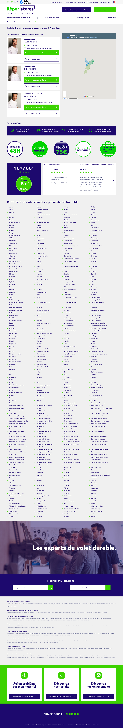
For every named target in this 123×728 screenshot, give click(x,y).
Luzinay (93, 336)
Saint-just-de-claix (15, 434)
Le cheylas (40, 320)
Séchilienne (40, 470)
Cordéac (66, 264)
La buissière (68, 300)
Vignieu (93, 503)
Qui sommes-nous (56, 2)
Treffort (93, 485)
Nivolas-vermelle (96, 364)
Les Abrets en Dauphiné (98, 328)
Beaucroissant (41, 220)
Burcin (38, 235)
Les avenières (41, 331)
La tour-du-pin (41, 313)
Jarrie (38, 297)
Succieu (66, 480)
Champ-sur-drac (69, 238)
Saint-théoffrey (96, 460)
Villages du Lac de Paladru (17, 506)
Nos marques (80, 725)
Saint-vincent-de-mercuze (72, 462)
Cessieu (66, 235)
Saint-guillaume (41, 423)
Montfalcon (94, 356)
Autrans (11, 217)
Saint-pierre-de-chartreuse (99, 449)
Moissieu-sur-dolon (43, 351)
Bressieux (40, 233)
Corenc (93, 264)
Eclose (93, 277)
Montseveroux (41, 359)
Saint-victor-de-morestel (44, 462)
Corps (38, 266)
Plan (38, 382)
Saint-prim (12, 454)
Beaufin (66, 220)
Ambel (93, 207)
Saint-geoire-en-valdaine (44, 421)
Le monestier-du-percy (44, 323)
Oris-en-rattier (68, 369)
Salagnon (67, 465)
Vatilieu (66, 493)
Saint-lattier (40, 434)
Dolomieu (94, 274)
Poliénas (93, 382)
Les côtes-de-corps (70, 331)
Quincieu (66, 392)
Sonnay (11, 480)
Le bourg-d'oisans (96, 318)
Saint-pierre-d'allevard (98, 452)
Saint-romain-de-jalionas (99, 454)
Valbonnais (94, 488)
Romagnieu (94, 398)
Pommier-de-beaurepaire (17, 385)
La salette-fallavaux (15, 310)
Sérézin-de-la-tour (15, 472)
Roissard (66, 398)
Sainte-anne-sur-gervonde (99, 462)
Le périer (12, 325)
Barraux (11, 220)
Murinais (12, 364)
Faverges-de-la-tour (70, 282)
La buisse (40, 300)
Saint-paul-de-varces (97, 447)
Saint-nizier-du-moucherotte (18, 447)
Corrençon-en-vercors (71, 266)
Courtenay (40, 269)
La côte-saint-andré (97, 302)
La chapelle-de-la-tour (98, 300)
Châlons (11, 238)
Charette (12, 246)
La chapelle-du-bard (43, 302)
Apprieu (11, 212)
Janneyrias (67, 295)
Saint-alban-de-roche (98, 403)
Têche (11, 483)
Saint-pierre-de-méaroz (44, 452)
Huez (65, 292)
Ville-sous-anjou (96, 509)
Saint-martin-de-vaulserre (17, 439)
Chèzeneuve (13, 253)
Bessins (11, 225)
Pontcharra (67, 387)
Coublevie (94, 266)
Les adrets (12, 331)
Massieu (66, 341)
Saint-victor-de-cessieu (16, 462)
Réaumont (94, 392)
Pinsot (93, 380)
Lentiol (66, 328)
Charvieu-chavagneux (71, 246)
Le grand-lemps (96, 320)
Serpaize (66, 472)
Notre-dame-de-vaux (98, 367)
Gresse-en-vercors (70, 289)
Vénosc (39, 498)
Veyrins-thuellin (69, 501)
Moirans (12, 351)
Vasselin (39, 493)
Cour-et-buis (13, 269)
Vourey (93, 516)
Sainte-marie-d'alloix (43, 465)
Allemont (39, 207)
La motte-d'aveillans (97, 305)
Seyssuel (66, 475)
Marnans (39, 341)
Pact (38, 374)
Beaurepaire (95, 220)
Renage (11, 395)
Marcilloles (94, 338)
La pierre (94, 307)
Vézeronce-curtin (14, 503)
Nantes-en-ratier (42, 364)
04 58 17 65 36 (30, 45)
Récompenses (93, 2)
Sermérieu (40, 472)
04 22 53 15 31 (30, 99)
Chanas (39, 240)
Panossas (39, 377)
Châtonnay (94, 248)
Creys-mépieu (13, 271)
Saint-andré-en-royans (71, 405)
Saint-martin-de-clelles (71, 436)
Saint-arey (40, 408)
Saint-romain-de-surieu (16, 457)
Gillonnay (94, 287)
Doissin (66, 274)
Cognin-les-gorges (70, 261)
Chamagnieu (40, 238)
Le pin (38, 325)
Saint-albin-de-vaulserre (44, 405)
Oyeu (65, 372)
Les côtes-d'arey (96, 331)
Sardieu (39, 467)
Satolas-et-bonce (96, 467)
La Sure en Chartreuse (98, 310)
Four (92, 284)
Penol (38, 380)
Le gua (11, 323)
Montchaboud (41, 356)
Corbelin (39, 264)
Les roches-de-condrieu (44, 333)
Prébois (11, 390)
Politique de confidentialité (56, 725)
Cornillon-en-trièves (15, 266)
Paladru (93, 374)
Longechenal (41, 336)
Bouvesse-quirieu (96, 230)
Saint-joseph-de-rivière (16, 431)
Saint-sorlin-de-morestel (17, 460)
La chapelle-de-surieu (16, 302)
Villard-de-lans (68, 506)
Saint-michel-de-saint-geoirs (73, 442)
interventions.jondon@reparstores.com (38, 48)
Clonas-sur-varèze (15, 261)
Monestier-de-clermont (71, 351)
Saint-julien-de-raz (70, 431)
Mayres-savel (13, 344)
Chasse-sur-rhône (96, 246)
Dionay (11, 274)
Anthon (66, 209)
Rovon (39, 400)
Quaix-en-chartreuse (15, 392)
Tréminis (12, 488)
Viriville (66, 514)
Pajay (65, 374)
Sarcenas (12, 467)
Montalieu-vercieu (69, 354)
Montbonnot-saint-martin (99, 354)
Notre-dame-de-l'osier (44, 367)
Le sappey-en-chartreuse (99, 325)
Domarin (12, 277)
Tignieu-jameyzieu (15, 485)
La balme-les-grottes (70, 297)
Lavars (39, 318)
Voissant (39, 516)
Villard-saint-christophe (71, 509)
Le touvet (12, 328)
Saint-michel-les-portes (16, 444)
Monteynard (68, 356)
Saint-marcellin (41, 436)
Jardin (11, 297)
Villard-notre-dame (97, 506)
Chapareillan (13, 243)
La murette (67, 307)
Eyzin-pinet (40, 282)
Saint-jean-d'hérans (97, 429)
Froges (11, 287)
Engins (11, 279)
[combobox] (90, 587)
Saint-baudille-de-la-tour (17, 411)
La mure (39, 307)
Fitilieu (93, 282)
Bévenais (39, 225)
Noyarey (12, 369)
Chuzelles (12, 258)
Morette (39, 362)
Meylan (11, 346)
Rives (11, 398)
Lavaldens (12, 318)
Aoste (93, 209)
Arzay (93, 212)
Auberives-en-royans (43, 215)
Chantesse (94, 240)
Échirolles (67, 277)
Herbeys (93, 289)
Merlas (93, 344)
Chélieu (66, 251)
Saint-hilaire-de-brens (71, 423)
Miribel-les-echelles (43, 349)
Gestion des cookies (92, 725)
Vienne (39, 503)
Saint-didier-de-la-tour (44, 418)
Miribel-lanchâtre (14, 349)
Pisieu (11, 382)
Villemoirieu (40, 511)
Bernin (93, 222)
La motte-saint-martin (16, 307)
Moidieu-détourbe (97, 349)
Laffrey (39, 315)
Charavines (94, 243)
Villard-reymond (42, 509)
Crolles (39, 271)
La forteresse (41, 305)
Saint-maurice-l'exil (43, 442)
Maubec (93, 341)
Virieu (38, 514)
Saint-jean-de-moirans (98, 426)
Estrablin (66, 279)
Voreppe (66, 516)
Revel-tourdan (68, 395)
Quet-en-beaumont (43, 392)
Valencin (12, 490)
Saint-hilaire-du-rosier (16, 426)
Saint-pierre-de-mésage (71, 452)
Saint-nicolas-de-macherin (99, 444)
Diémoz (93, 271)
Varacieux (94, 490)
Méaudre (39, 344)
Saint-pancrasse (69, 447)
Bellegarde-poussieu (70, 222)
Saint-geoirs (68, 421)
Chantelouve (68, 240)
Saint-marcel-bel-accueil (17, 436)
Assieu (11, 215)
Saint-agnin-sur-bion (70, 403)
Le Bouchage (68, 318)
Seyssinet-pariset (14, 475)
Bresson (66, 233)
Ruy (10, 403)
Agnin (11, 207)
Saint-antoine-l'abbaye (16, 408)
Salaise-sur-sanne (96, 465)
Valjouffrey (67, 490)
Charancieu (40, 243)
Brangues (12, 233)
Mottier (66, 362)
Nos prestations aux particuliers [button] (18, 18)
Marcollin (12, 341)
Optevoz (39, 369)
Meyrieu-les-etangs (70, 346)
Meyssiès (94, 346)
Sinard (66, 478)
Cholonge (12, 256)
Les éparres (13, 333)
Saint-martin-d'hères (43, 439)
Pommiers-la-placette (43, 385)
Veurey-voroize (41, 501)
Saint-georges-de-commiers (100, 421)
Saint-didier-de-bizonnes (17, 418)
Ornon (11, 372)
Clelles (93, 258)
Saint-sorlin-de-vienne (44, 460)
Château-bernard (42, 248)
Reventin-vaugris (96, 395)
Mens (65, 344)
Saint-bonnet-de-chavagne (99, 411)
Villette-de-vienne (96, 511)
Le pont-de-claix (69, 325)
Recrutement (82, 2)
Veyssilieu (94, 501)
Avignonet (40, 217)
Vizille (93, 514)
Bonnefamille (95, 227)
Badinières (67, 217)
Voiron (11, 516)
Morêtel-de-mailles (15, 362)
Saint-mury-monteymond (45, 444)
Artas (65, 212)
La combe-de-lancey (70, 302)
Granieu (39, 289)
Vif (65, 503)
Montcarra (12, 356)
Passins (93, 377)
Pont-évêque (41, 387)
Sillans (39, 478)
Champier (12, 240)
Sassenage (67, 467)
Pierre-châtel (68, 380)
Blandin (66, 227)
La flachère (12, 305)
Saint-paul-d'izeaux (15, 449)
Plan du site (70, 725)
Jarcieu (93, 295)
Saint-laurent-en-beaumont (99, 434)
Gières (66, 287)
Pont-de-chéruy (96, 385)
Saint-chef (67, 413)
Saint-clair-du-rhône (70, 416)
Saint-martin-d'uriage (70, 439)
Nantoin (66, 364)
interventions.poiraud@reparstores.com (38, 102)
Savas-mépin (13, 470)
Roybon (93, 400)
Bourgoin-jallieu (69, 230)
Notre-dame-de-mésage (71, 367)
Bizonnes (39, 227)
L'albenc (12, 338)
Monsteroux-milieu (15, 354)
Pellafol (11, 380)
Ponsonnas (67, 385)
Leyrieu (66, 333)
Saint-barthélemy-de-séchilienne (101, 408)
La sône (66, 310)
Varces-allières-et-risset (16, 493)
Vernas (66, 498)
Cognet (39, 261)
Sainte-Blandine (14, 465)
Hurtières (94, 292)
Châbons (94, 235)
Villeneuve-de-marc (70, 511)
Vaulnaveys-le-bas (15, 496)
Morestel (94, 359)
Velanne (93, 496)
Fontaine (39, 284)
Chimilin (66, 253)
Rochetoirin (40, 398)
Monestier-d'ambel (97, 351)
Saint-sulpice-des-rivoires (72, 460)
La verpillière (13, 315)
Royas (66, 400)
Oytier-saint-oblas (97, 372)
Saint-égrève (68, 418)
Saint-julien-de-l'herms (44, 431)
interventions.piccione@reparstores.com (38, 75)
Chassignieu (13, 248)
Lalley (66, 315)
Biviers (11, 227)
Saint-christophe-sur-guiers (18, 416)
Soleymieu (94, 478)
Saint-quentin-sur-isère (71, 454)
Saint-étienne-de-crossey (99, 418)
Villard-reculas (14, 509)
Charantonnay (68, 243)
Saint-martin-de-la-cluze (98, 436)
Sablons (39, 403)
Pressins (39, 390)
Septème (94, 470)
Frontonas (40, 287)
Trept (38, 488)
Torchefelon (40, 485)
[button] (114, 2)
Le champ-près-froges (16, 320)
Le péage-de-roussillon (98, 323)
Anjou (11, 209)
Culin (65, 271)
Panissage (12, 377)
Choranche (67, 256)
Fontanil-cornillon (69, 284)
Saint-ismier (40, 426)
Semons (66, 470)
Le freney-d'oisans (69, 320)
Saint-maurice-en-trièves (17, 442)
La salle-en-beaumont (43, 310)
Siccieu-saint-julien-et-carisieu (100, 475)
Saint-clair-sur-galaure (98, 416)
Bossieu (11, 230)
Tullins (66, 488)
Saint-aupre (67, 408)
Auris (92, 215)
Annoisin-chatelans (42, 209)
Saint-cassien (41, 413)
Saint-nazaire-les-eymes (71, 444)
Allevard (66, 207)
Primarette (67, 390)
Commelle (12, 264)
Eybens (93, 279)
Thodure (94, 483)
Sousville (39, 480)
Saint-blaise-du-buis (70, 411)
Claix (38, 258)
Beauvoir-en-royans (43, 222)
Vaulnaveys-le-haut (43, 496)
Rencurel (39, 395)
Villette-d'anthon (14, 514)
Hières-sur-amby (42, 292)
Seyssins (39, 475)
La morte (67, 305)
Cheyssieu (94, 251)
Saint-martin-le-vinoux (98, 439)
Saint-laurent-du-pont (71, 434)
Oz (10, 374)
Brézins (93, 233)
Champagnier (95, 238)
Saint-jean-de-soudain (16, 429)
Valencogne (40, 490)
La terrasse (12, 313)
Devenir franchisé (70, 2)
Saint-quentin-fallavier (44, 454)
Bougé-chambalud (42, 230)
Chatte (11, 251)
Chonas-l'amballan (42, 256)
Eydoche (12, 282)
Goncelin (12, 289)
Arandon (39, 212)
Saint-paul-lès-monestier (44, 449)
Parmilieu (67, 377)
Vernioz (93, 498)
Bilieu (65, 225)
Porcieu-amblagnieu (97, 387)
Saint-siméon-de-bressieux (99, 457)
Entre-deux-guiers (42, 279)
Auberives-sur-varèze (70, 215)
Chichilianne (40, 253)
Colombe (94, 261)
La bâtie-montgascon (16, 300)
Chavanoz (40, 251)
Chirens (93, 253)
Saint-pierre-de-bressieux (72, 449)
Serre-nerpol (95, 472)
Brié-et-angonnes (14, 235)
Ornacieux (94, 369)
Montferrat (12, 359)
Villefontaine (13, 511)
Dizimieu (39, 274)
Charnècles (40, 246)
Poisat (66, 382)
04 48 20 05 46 (31, 72)
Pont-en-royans (14, 387)
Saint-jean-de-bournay (71, 426)
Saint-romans (41, 457)
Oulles (39, 372)
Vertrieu (11, 501)
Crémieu (93, 269)
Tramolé (66, 485)
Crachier (66, 269)
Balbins (93, 217)
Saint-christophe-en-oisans (99, 413)
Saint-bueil (12, 413)
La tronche (67, 313)
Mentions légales (41, 725)
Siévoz (11, 478)
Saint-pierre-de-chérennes (17, 452)
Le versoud (40, 328)
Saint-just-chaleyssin (97, 431)
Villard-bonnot (41, 506)
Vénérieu (12, 498)
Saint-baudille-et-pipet (44, 411)
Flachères (12, 284)
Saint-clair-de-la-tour (43, 416)
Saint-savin (67, 457)
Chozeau (94, 256)
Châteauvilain (68, 248)
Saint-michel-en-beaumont (99, 442)
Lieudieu (94, 333)
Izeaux (11, 295)
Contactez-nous (105, 2)
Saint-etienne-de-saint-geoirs (18, 421)
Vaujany (93, 493)
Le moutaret (68, 323)
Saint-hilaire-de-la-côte (98, 423)
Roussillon (12, 400)
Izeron (38, 295)
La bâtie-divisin (96, 297)
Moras (66, 359)
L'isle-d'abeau (41, 338)
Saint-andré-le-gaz (97, 405)
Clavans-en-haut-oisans (71, 258)
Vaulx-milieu (68, 496)
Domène (39, 277)
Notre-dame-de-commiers (17, 367)
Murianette (94, 362)
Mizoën (66, 349)
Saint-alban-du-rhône (16, 405)
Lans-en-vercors (96, 315)
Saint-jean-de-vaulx (43, 429)
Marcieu (66, 338)
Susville (93, 480)
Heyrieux (12, 292)
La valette (94, 313)
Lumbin (66, 336)
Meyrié (39, 346)
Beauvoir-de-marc (15, 222)
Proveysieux (95, 390)
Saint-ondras (41, 447)
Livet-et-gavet (13, 336)
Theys (66, 483)
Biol (92, 225)
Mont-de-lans (41, 354)
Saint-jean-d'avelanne (70, 429)
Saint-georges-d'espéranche (18, 423)
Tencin (39, 483)
